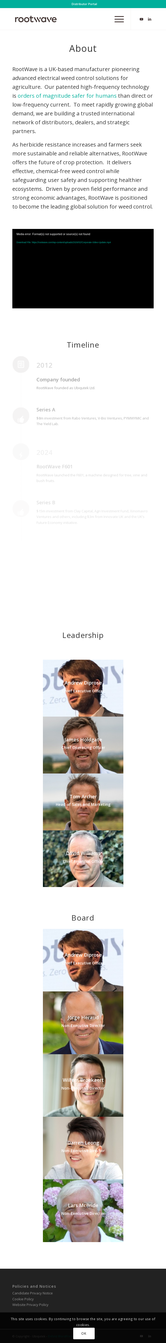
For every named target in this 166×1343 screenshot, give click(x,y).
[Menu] (116, 19)
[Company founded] (24, 368)
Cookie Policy (23, 1299)
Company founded (58, 379)
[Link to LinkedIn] (150, 19)
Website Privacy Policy (30, 1304)
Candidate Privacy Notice (32, 1293)
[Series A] (24, 419)
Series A (45, 409)
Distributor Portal (84, 4)
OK (83, 1333)
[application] (82, 268)
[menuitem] (84, 4)
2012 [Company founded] (44, 365)
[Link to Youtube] (142, 19)
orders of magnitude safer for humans (67, 95)
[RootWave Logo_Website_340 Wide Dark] (68, 19)
